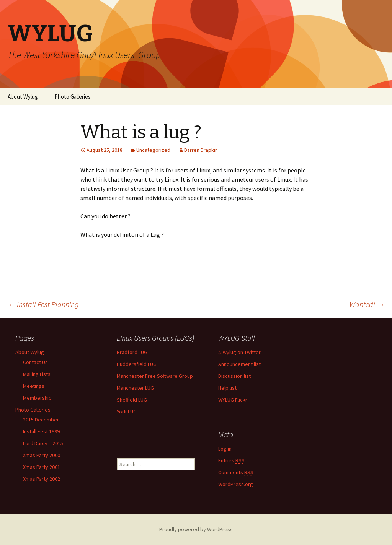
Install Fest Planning (43, 304)
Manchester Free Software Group (155, 376)
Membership (37, 397)
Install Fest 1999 (41, 431)
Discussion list (234, 376)
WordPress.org (235, 484)
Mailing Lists (37, 374)
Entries (231, 460)
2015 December (41, 419)
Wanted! (367, 304)
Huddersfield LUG (137, 364)
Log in (225, 448)
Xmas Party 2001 (41, 467)
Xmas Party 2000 (41, 455)
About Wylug (23, 96)
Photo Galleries (72, 96)
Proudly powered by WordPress (196, 529)
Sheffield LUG (132, 399)
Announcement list (239, 364)
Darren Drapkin (201, 149)
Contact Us (35, 362)
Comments (235, 472)
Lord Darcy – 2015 (43, 443)
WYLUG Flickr (232, 399)
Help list (227, 387)
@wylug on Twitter (239, 352)
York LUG (127, 411)
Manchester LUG (135, 387)
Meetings (33, 385)
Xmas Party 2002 (41, 478)
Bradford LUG (132, 352)
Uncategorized (153, 149)
